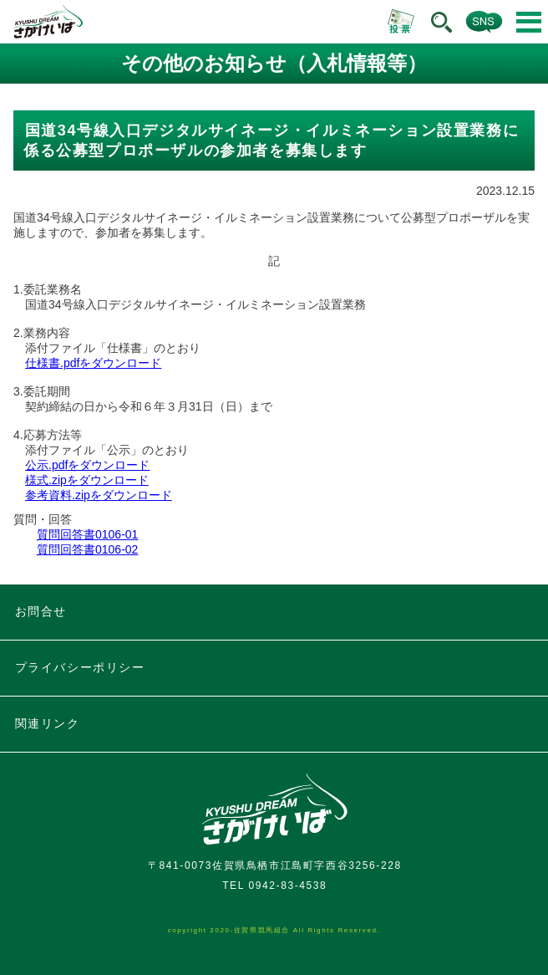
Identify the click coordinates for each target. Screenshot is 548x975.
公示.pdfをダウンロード (87, 465)
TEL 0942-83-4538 (274, 885)
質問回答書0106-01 (87, 534)
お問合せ (41, 611)
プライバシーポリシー (80, 667)
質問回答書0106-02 (87, 549)
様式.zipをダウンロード (87, 480)
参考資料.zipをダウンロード (98, 495)
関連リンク (47, 723)
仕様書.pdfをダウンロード (93, 363)
